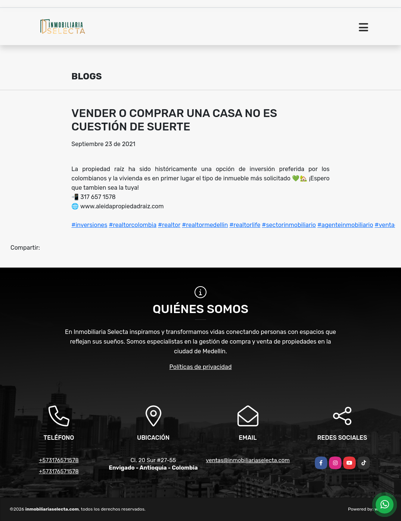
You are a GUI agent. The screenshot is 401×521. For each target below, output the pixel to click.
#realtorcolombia (132, 224)
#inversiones (89, 224)
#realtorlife (244, 224)
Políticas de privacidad (201, 366)
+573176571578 (59, 460)
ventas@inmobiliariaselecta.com (247, 460)
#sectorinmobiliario (289, 224)
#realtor (169, 224)
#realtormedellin (205, 224)
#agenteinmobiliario (345, 224)
